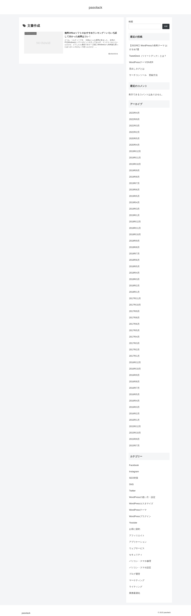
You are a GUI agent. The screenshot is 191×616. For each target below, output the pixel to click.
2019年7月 (134, 183)
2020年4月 (134, 145)
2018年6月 (134, 260)
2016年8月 (134, 381)
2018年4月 (134, 273)
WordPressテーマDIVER (141, 62)
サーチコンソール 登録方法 (143, 75)
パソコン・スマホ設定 (140, 567)
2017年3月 (134, 343)
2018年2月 (134, 285)
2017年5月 (134, 330)
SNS (131, 484)
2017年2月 (134, 349)
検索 (131, 21)
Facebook (134, 465)
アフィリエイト (136, 535)
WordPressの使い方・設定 (142, 497)
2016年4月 (134, 401)
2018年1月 (134, 292)
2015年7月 (134, 445)
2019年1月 (134, 215)
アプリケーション (138, 542)
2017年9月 (134, 311)
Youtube (133, 522)
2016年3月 (134, 407)
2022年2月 (134, 132)
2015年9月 (134, 439)
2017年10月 (135, 305)
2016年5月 (134, 394)
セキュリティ (135, 554)
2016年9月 (134, 375)
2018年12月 (135, 221)
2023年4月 (134, 113)
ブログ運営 (134, 574)
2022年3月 (134, 125)
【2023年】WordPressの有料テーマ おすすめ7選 (148, 47)
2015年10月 (135, 433)
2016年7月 (134, 388)
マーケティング (136, 580)
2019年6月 (134, 189)
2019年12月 (135, 151)
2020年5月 (134, 138)
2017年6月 (134, 324)
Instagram (134, 471)
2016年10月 (135, 369)
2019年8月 (134, 177)
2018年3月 (134, 279)
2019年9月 (134, 170)
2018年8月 (134, 247)
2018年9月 (134, 241)
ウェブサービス (136, 548)
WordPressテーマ (138, 510)
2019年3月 (134, 209)
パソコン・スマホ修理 (140, 561)
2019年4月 (134, 202)
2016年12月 (135, 362)
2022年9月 (134, 119)
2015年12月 (135, 426)
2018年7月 (134, 253)
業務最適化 (134, 593)
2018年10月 (135, 234)
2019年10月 (135, 164)
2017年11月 (135, 298)
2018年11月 (135, 228)
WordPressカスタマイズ (141, 503)
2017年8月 (134, 317)
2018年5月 (134, 266)
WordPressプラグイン (140, 516)
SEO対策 (133, 478)
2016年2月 (134, 413)
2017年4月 (134, 337)
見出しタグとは (136, 69)
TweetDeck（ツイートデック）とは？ (147, 56)
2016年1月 (134, 420)
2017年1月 (134, 356)
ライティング (135, 586)
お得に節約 (134, 529)
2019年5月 (134, 196)
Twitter (132, 491)
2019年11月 (135, 157)
